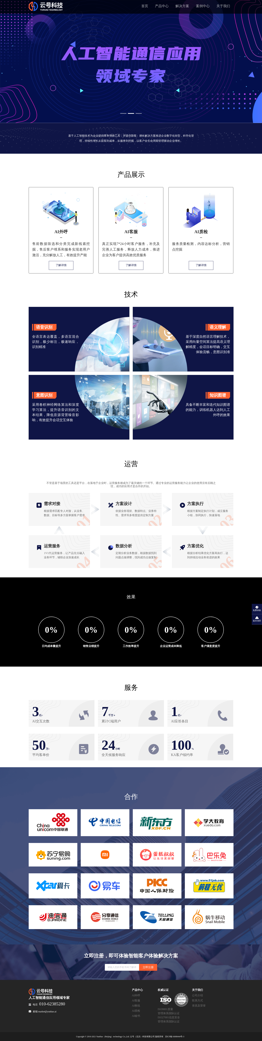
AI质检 (136, 1010)
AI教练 (136, 1005)
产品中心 (162, 6)
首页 (144, 6)
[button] (123, 113)
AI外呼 (136, 995)
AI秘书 (136, 1015)
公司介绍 (197, 995)
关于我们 (223, 6)
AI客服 (136, 1000)
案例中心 (203, 6)
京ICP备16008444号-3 (174, 1037)
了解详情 (61, 265)
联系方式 (197, 1000)
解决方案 (182, 6)
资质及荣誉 (199, 1005)
